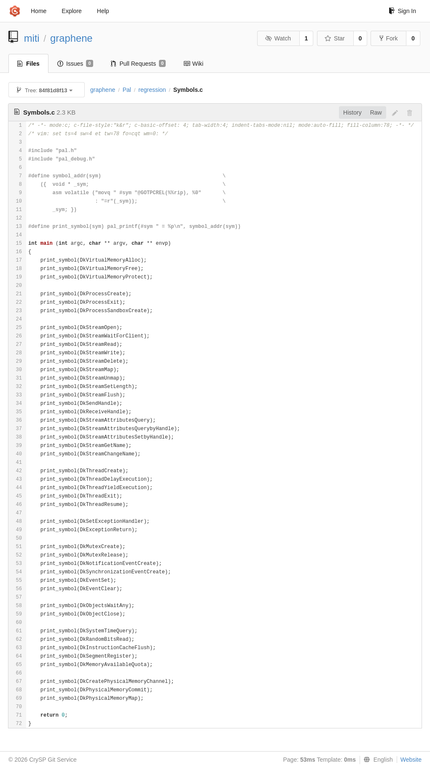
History (352, 112)
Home (38, 11)
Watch (278, 38)
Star (335, 38)
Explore (71, 11)
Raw (376, 112)
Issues (75, 63)
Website (411, 759)
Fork (388, 38)
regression (152, 89)
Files (28, 63)
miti (32, 38)
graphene (71, 38)
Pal (127, 89)
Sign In (402, 11)
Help (103, 11)
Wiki (193, 63)
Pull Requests (138, 63)
